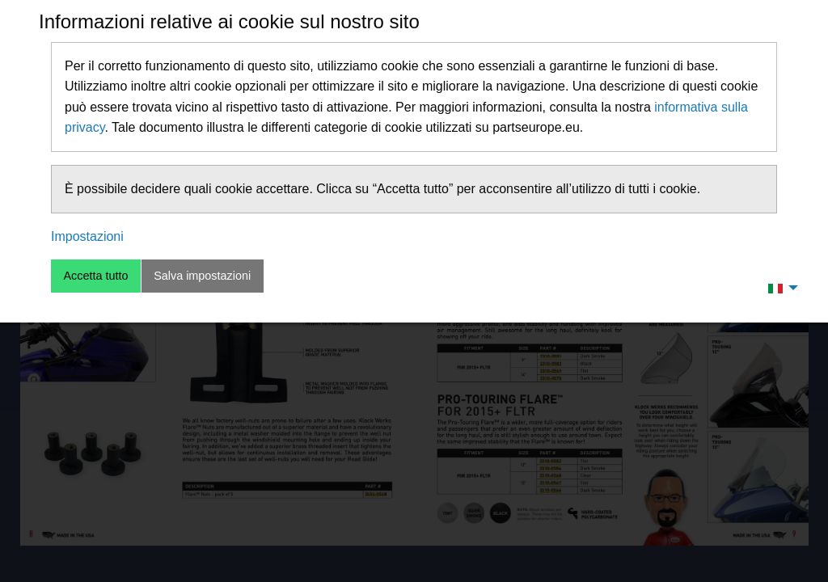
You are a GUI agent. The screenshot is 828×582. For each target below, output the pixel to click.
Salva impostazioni (202, 275)
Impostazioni (87, 236)
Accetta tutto (95, 275)
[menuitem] (778, 287)
